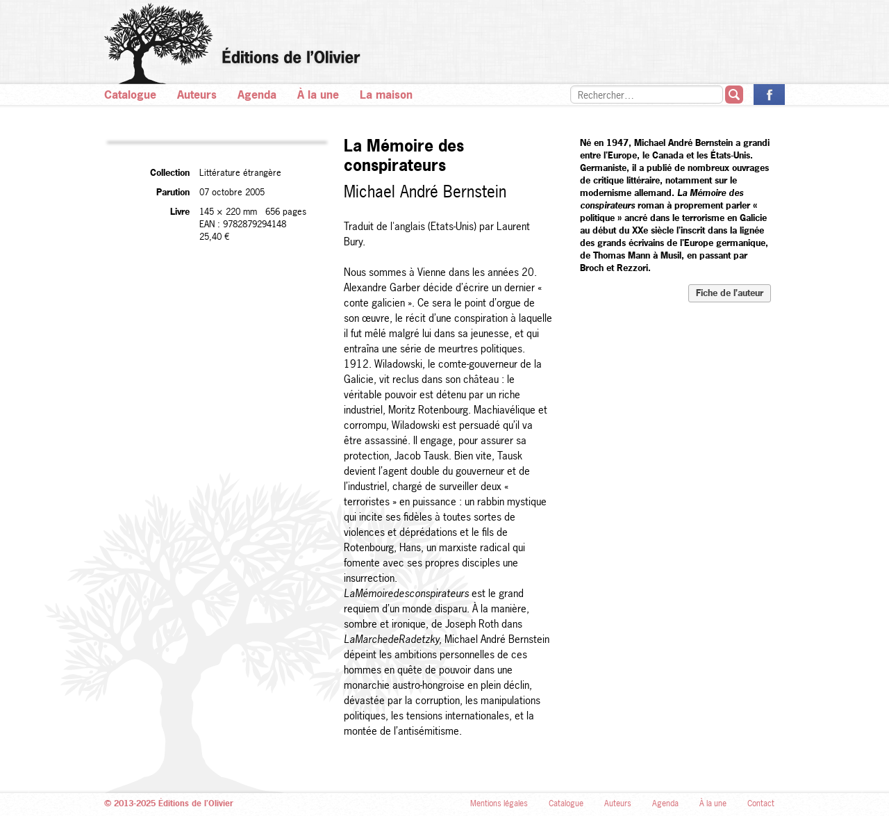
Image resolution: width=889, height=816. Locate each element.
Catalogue (130, 94)
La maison (386, 94)
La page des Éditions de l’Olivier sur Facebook (769, 94)
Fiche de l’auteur (729, 292)
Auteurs (197, 94)
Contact (760, 803)
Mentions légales (499, 803)
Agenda (257, 94)
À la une (318, 94)
